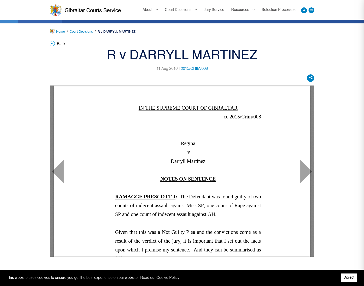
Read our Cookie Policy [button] (159, 278)
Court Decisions (178, 10)
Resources (240, 10)
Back (57, 44)
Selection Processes (279, 10)
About (148, 10)
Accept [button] (349, 277)
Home (60, 31)
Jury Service (214, 10)
